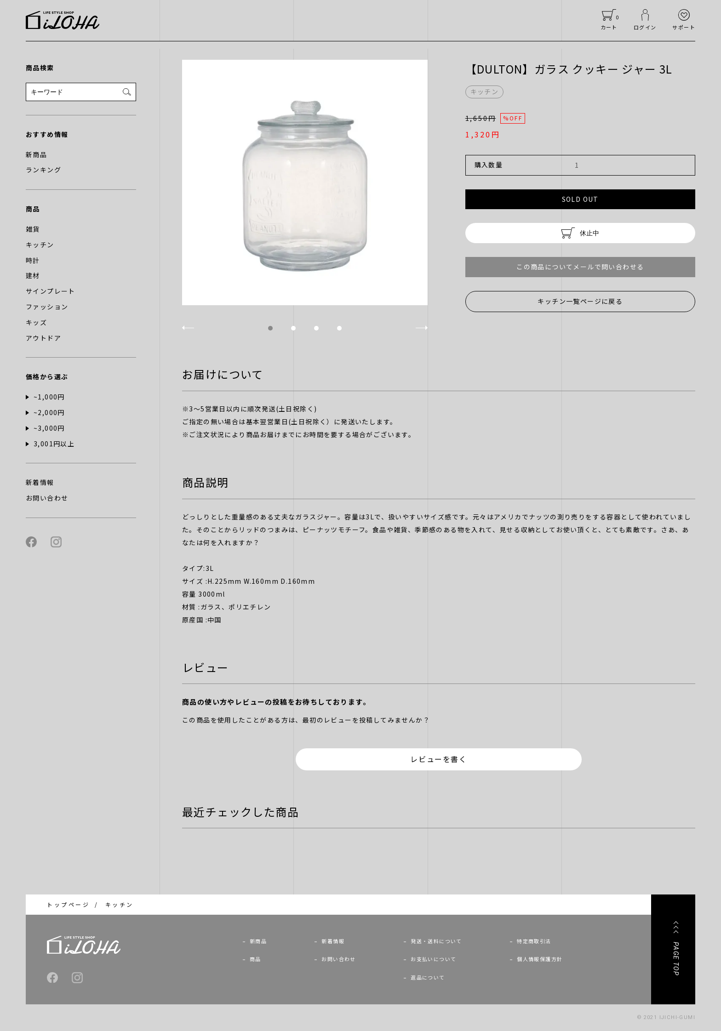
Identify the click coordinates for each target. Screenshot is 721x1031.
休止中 (580, 233)
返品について (428, 977)
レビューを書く (438, 758)
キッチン (119, 904)
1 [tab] (270, 328)
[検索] (127, 92)
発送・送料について (436, 941)
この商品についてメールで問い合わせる (580, 266)
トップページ (68, 904)
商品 (255, 959)
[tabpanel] (305, 182)
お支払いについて (433, 959)
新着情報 (332, 941)
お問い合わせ (338, 959)
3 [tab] (316, 328)
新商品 (258, 941)
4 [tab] (339, 328)
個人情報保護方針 (539, 959)
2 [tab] (293, 328)
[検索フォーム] (81, 92)
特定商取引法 (534, 941)
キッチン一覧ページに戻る (580, 301)
